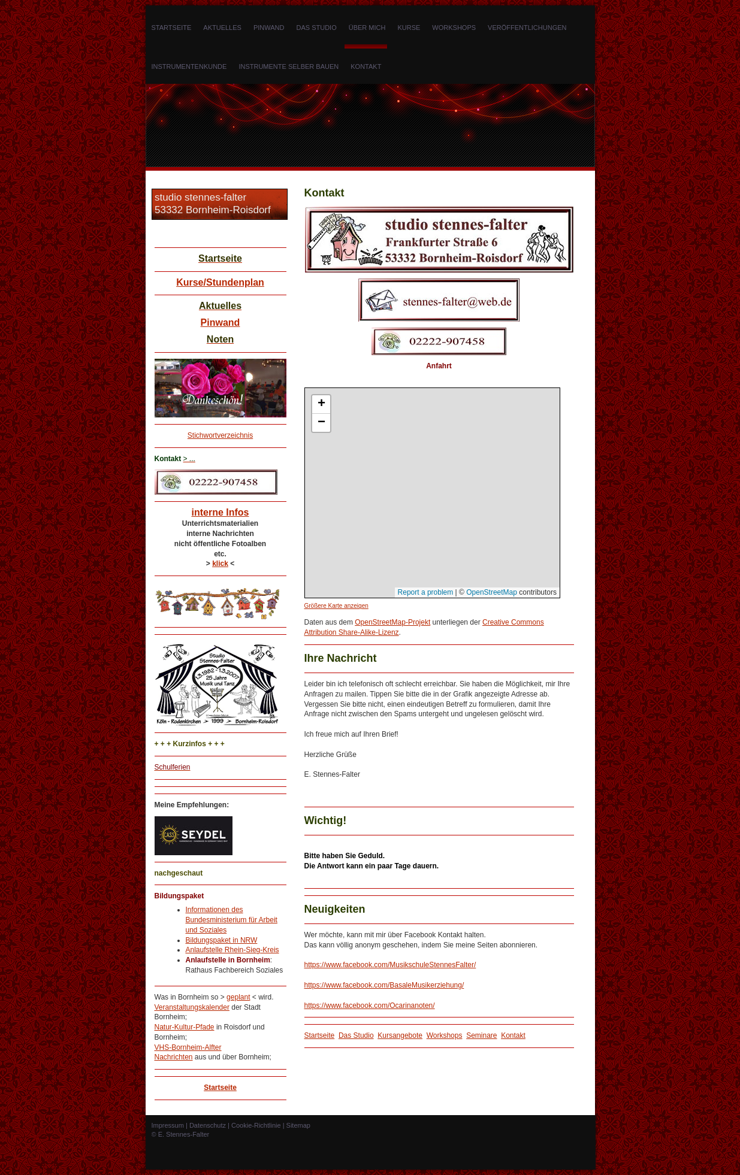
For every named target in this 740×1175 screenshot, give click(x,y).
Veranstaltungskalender (192, 1007)
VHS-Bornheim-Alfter (188, 1047)
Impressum (168, 1125)
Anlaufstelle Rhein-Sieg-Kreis (232, 950)
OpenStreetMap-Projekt (392, 622)
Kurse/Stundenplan (220, 282)
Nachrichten (174, 1057)
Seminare (481, 1035)
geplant (238, 997)
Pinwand (220, 322)
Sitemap (298, 1125)
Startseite (220, 1087)
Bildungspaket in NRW (222, 940)
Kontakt (513, 1035)
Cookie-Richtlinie (256, 1125)
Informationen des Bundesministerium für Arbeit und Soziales (231, 920)
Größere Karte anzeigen (336, 605)
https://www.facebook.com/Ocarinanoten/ (369, 1005)
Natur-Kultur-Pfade (185, 1027)
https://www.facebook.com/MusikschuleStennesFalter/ (390, 965)
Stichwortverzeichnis (220, 435)
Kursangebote (399, 1035)
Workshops (445, 1035)
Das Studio (356, 1035)
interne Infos (220, 512)
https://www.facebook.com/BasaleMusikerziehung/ (384, 985)
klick (220, 563)
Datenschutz (207, 1125)
